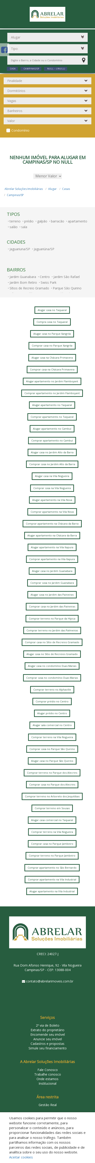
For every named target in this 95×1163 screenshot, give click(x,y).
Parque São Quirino (67, 288)
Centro (45, 277)
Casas (66, 189)
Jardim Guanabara (23, 277)
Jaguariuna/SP (20, 249)
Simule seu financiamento (48, 1048)
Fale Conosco (47, 1070)
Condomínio (20, 130)
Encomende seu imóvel (47, 1034)
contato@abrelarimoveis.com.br (49, 981)
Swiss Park (48, 282)
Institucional (47, 1083)
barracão (57, 221)
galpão (42, 221)
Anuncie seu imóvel (47, 1039)
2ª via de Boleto (47, 1025)
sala (24, 227)
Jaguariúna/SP (44, 249)
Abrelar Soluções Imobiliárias (24, 189)
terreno (15, 221)
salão (14, 227)
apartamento (77, 221)
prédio (29, 221)
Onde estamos (47, 1079)
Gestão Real (48, 1105)
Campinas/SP (15, 195)
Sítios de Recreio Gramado (29, 288)
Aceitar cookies (21, 1157)
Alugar (52, 189)
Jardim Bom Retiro (23, 282)
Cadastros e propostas (47, 1043)
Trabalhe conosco (47, 1074)
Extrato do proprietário (47, 1030)
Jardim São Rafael (66, 277)
